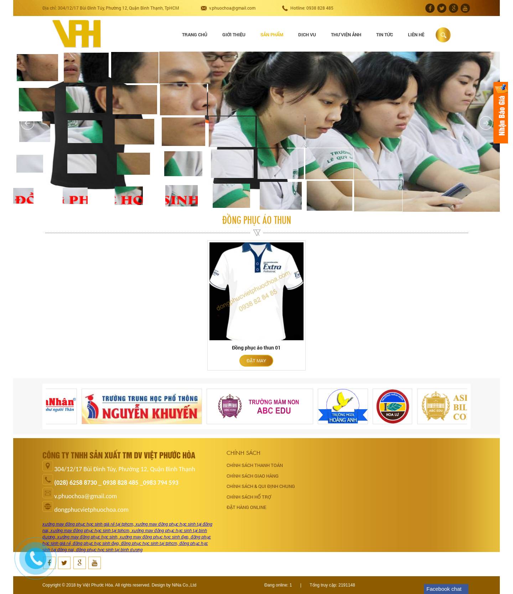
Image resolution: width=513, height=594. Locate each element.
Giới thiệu (233, 34)
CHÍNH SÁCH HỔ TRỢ (249, 497)
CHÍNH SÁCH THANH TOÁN (255, 465)
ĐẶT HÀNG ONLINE (246, 507)
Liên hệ (416, 34)
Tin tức (384, 34)
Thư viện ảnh (346, 34)
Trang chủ (194, 34)
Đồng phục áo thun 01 (256, 347)
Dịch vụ (307, 34)
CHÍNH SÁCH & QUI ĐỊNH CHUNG (261, 486)
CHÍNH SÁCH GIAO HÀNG (253, 476)
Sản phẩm (271, 34)
